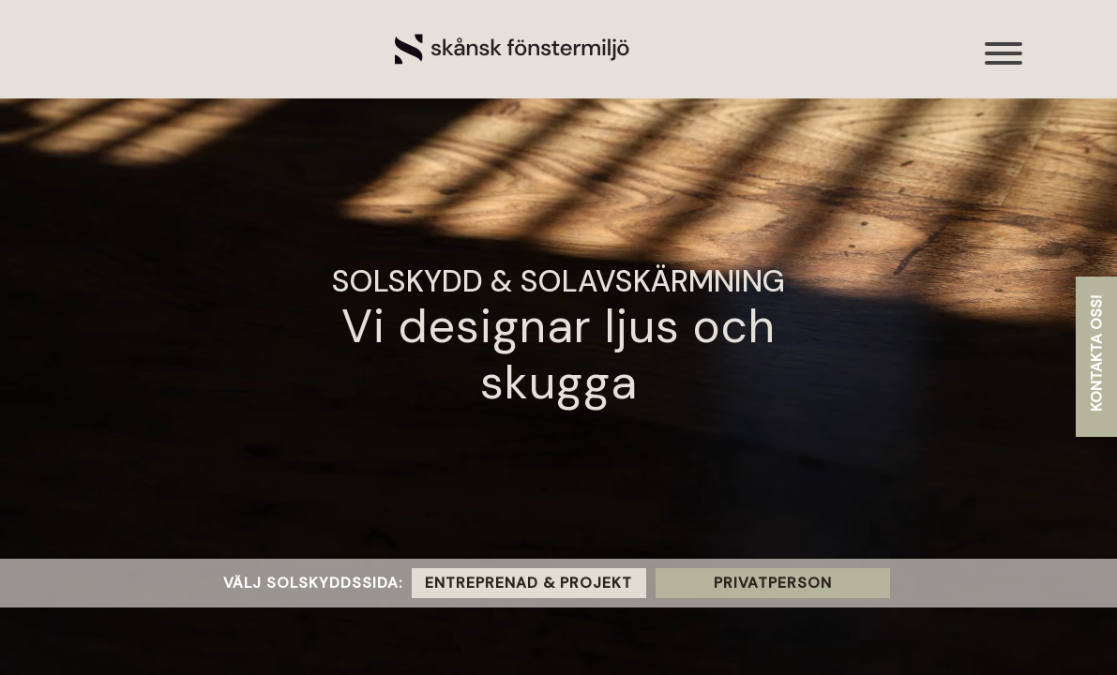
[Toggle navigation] (1004, 63)
